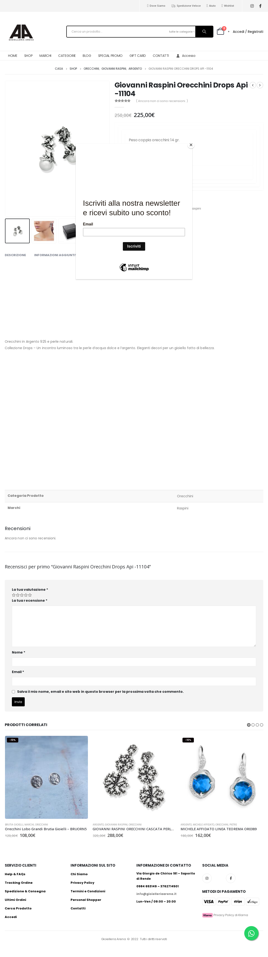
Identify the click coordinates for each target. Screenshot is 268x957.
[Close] (191, 144)
